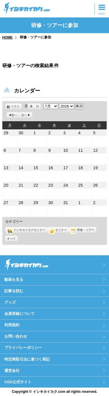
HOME (7, 37)
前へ (14, 115)
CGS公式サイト (17, 382)
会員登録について (19, 313)
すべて (11, 238)
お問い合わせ (15, 336)
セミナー (58, 229)
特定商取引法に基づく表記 (27, 359)
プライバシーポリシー (23, 347)
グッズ (10, 302)
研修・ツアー (82, 229)
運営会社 (11, 370)
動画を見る (13, 279)
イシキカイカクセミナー (26, 229)
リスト (16, 106)
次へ (24, 115)
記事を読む (13, 291)
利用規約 (11, 325)
